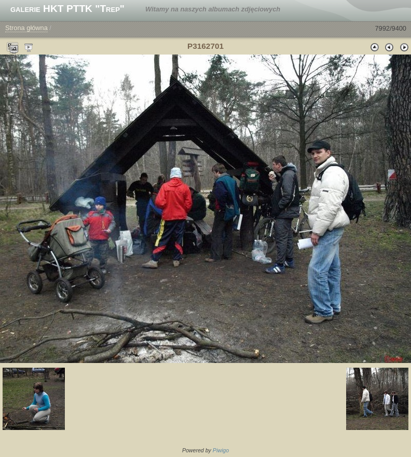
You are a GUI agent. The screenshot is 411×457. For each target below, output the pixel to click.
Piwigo (221, 450)
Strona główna (26, 28)
